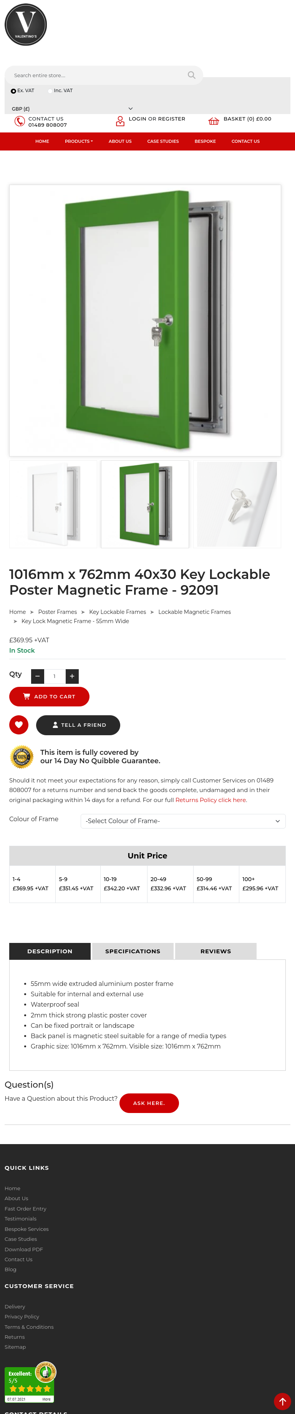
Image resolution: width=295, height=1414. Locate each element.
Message (163, 1318)
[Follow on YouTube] (54, 1348)
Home (42, 90)
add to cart (142, 629)
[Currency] (230, 55)
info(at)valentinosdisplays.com (52, 1299)
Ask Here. (149, 1037)
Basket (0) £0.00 (250, 67)
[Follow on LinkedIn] (39, 1348)
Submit (265, 1356)
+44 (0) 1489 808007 (40, 1331)
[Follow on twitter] (25, 1348)
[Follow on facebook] (11, 1348)
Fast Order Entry (25, 1142)
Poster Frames (57, 562)
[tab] (50, 885)
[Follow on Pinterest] (68, 1348)
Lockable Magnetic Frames (194, 562)
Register (174, 67)
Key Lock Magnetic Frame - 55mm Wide (75, 571)
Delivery (162, 1123)
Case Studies (163, 90)
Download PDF (24, 1182)
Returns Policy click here (211, 733)
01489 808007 (49, 74)
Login (140, 67)
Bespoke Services (26, 1162)
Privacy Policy (169, 1133)
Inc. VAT (64, 55)
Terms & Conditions (176, 1142)
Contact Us (246, 90)
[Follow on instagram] (82, 1348)
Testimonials (20, 1152)
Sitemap (162, 1162)
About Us (120, 90)
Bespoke (205, 90)
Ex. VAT (26, 55)
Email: (159, 1284)
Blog (10, 1202)
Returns (162, 1152)
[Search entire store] (279, 34)
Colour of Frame (33, 752)
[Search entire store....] (186, 34)
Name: (160, 1250)
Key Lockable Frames (117, 562)
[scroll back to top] (282, 1401)
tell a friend (78, 658)
